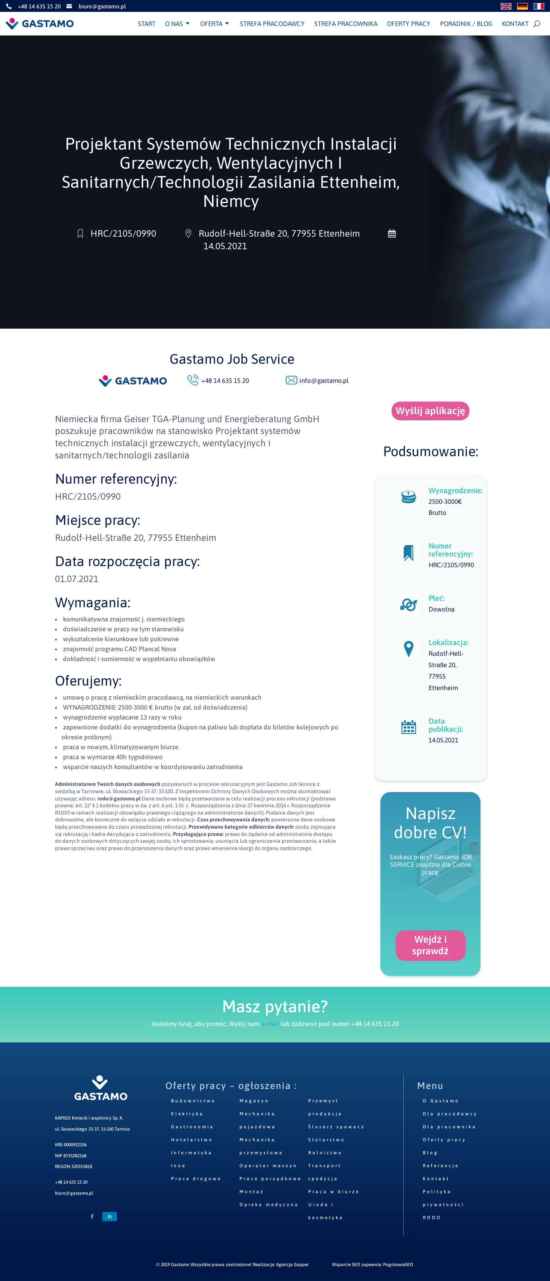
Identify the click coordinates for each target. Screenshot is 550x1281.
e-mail (270, 1024)
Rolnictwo (325, 1152)
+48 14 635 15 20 (71, 1182)
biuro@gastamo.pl (74, 1193)
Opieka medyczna (269, 1204)
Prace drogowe (196, 1178)
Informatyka (192, 1152)
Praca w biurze (334, 1191)
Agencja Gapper (292, 1264)
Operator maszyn (268, 1165)
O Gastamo (441, 1101)
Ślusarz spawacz (336, 1126)
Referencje (441, 1165)
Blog (430, 1152)
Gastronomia (192, 1126)
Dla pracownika (450, 1126)
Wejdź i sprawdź (430, 945)
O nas (174, 24)
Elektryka (187, 1113)
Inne (178, 1165)
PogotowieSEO (398, 1264)
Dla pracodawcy (450, 1113)
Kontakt (515, 24)
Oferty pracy (408, 24)
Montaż (251, 1191)
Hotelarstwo (192, 1139)
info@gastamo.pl (324, 380)
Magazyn (254, 1101)
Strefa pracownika (345, 24)
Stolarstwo (326, 1139)
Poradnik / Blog (466, 24)
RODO (432, 1217)
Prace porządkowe (270, 1178)
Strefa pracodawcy (272, 24)
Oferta (211, 24)
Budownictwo (193, 1101)
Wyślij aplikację (430, 410)
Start (146, 24)
